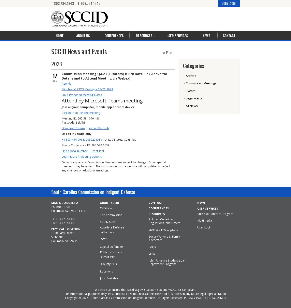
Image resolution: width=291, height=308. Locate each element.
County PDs (109, 264)
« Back (169, 52)
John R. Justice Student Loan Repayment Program (167, 262)
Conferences (114, 35)
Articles (191, 76)
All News (192, 106)
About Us (84, 35)
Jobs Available (109, 278)
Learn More (69, 156)
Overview (106, 208)
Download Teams (73, 128)
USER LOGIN (229, 3)
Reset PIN (97, 151)
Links (152, 253)
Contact (229, 35)
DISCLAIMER (217, 298)
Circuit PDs (108, 257)
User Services (178, 35)
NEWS (201, 203)
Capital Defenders (111, 247)
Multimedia (204, 220)
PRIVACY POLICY (195, 298)
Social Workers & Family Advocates (164, 238)
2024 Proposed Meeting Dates (82, 95)
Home (60, 35)
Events (190, 91)
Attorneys (107, 232)
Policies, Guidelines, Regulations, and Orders (164, 221)
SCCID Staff (107, 222)
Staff (104, 239)
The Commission (111, 215)
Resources (145, 35)
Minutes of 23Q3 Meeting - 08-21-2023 (87, 89)
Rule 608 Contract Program (215, 214)
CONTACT (156, 203)
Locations (106, 271)
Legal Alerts (194, 98)
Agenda (67, 83)
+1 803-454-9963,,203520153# (82, 139)
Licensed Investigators (163, 230)
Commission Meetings (201, 83)
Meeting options (91, 156)
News (206, 35)
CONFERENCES (159, 208)
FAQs (152, 247)
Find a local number (74, 151)
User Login (204, 227)
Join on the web (98, 128)
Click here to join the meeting (81, 113)
